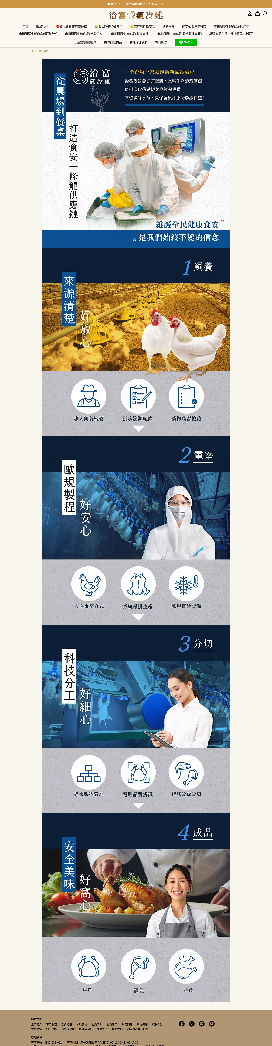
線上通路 (51, 1029)
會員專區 (112, 1024)
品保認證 (66, 1024)
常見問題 (127, 1024)
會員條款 (97, 1024)
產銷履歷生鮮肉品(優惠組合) (38, 33)
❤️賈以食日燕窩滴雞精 (71, 26)
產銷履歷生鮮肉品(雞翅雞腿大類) (179, 33)
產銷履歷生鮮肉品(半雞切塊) (84, 33)
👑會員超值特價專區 (108, 26)
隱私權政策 (68, 1029)
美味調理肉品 (113, 42)
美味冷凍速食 (139, 42)
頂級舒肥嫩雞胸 (85, 42)
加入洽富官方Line (137, 1029)
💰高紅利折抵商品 (142, 26)
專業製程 (51, 1024)
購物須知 (142, 1024)
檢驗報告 (81, 1024)
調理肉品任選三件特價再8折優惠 (231, 33)
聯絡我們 (117, 1029)
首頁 (26, 26)
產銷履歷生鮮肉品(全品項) (231, 26)
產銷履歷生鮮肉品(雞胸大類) (130, 33)
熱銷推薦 (168, 26)
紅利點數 (157, 1024)
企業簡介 (36, 1024)
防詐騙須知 (85, 1029)
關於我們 (42, 26)
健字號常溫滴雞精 (194, 26)
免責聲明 (102, 1029)
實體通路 (36, 1029)
